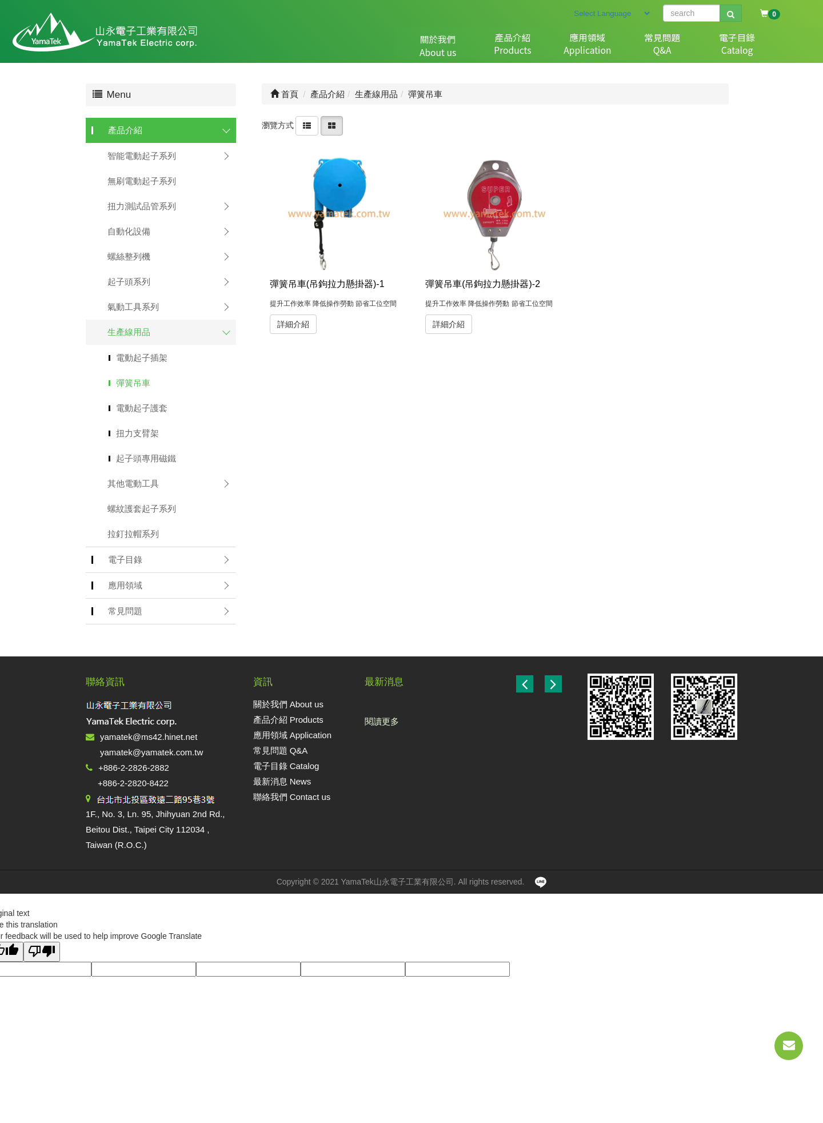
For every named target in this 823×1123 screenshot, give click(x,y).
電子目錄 (642, 47)
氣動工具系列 (133, 307)
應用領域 (522, 47)
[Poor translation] (41, 952)
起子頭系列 (128, 281)
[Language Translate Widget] (612, 13)
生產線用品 (128, 332)
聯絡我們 (762, 47)
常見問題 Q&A (280, 750)
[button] (553, 683)
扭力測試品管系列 (141, 206)
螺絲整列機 (128, 256)
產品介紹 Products (288, 719)
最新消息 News (282, 781)
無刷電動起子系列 (141, 181)
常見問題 (582, 47)
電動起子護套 (141, 408)
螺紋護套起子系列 (141, 508)
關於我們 (402, 47)
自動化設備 (128, 231)
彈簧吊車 (133, 383)
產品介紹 (462, 47)
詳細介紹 (293, 324)
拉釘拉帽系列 (133, 534)
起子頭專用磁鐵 (146, 458)
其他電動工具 (133, 483)
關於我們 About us (288, 704)
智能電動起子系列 (141, 156)
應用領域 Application (292, 735)
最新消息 (702, 47)
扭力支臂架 (137, 433)
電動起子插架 (141, 358)
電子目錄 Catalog (286, 766)
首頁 (284, 94)
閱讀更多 (382, 721)
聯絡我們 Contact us (292, 797)
